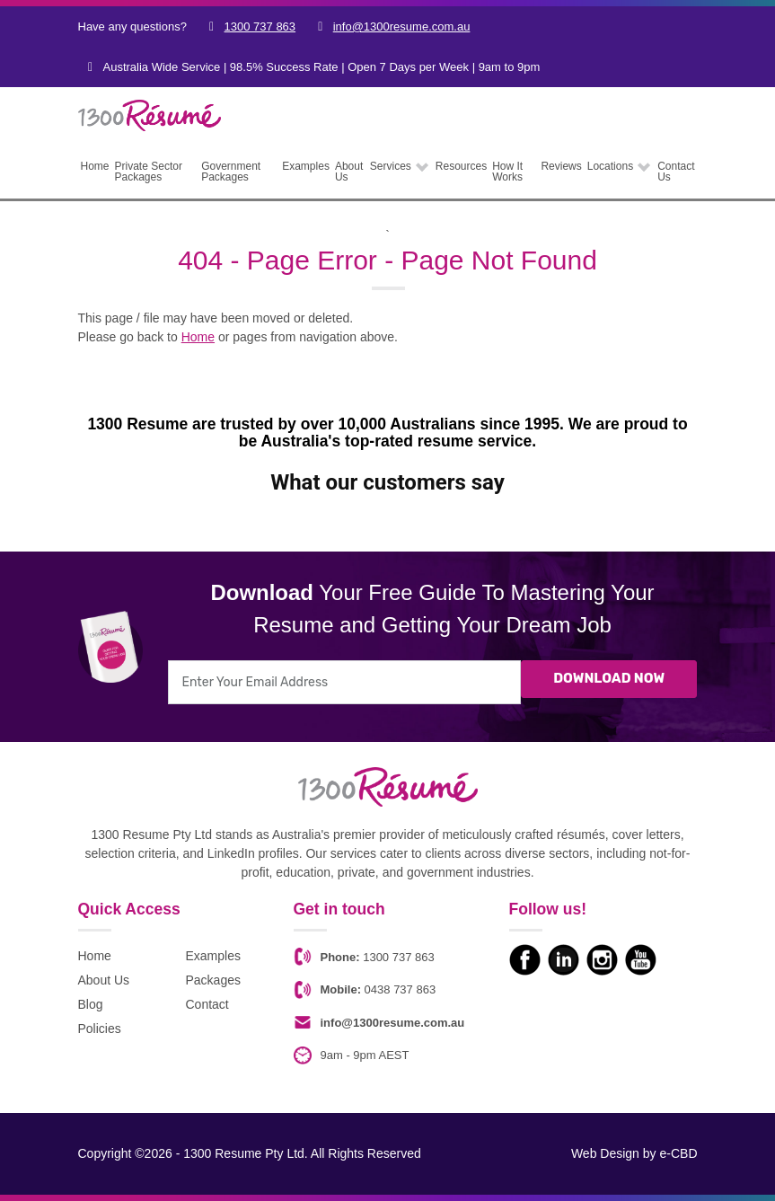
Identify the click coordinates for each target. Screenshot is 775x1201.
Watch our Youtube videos (640, 960)
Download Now (609, 680)
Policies (99, 1028)
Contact (207, 1004)
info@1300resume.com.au (402, 26)
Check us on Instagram (602, 960)
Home (198, 337)
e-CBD (678, 1153)
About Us (104, 980)
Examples (213, 956)
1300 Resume (132, 111)
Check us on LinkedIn (563, 960)
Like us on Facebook (525, 960)
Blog (90, 1004)
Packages (213, 980)
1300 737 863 (260, 26)
